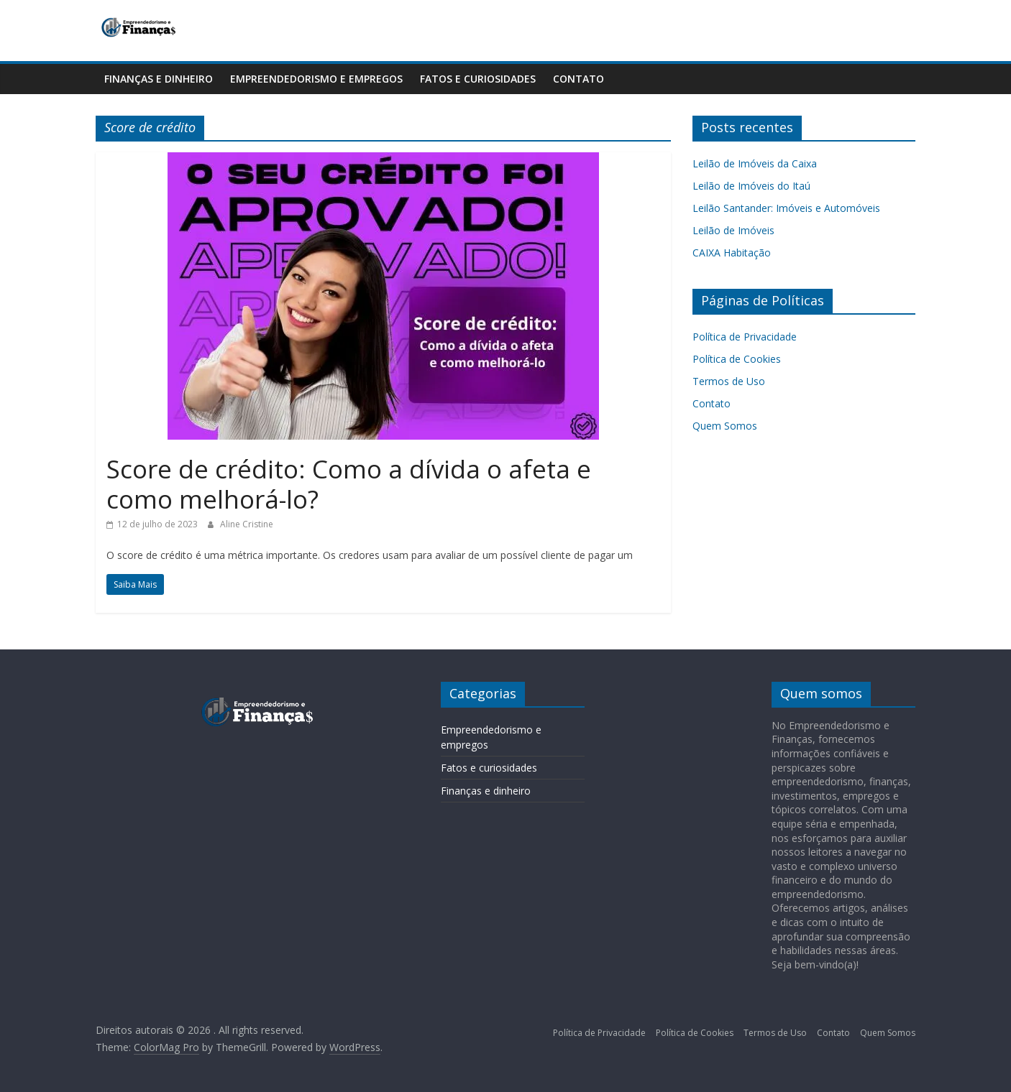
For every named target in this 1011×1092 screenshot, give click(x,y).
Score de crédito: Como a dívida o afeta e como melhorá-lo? (348, 484)
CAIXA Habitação (731, 252)
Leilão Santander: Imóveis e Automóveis (787, 208)
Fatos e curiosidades (478, 78)
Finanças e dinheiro (158, 78)
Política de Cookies (736, 359)
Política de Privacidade (744, 336)
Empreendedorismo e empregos (316, 78)
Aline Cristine (246, 524)
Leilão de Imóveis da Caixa (754, 163)
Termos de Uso (728, 381)
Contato (578, 78)
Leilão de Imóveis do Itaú (751, 186)
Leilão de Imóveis (733, 230)
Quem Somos (724, 425)
